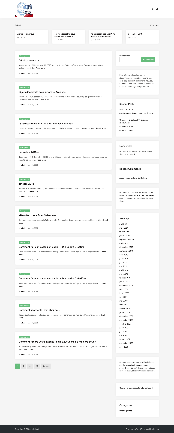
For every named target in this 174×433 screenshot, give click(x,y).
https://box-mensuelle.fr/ (144, 195)
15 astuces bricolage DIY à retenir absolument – (46, 123)
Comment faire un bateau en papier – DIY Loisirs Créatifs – (52, 246)
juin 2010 (123, 262)
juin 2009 (123, 297)
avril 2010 (123, 270)
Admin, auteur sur (25, 34)
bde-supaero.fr (129, 154)
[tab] (18, 25)
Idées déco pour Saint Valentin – (37, 215)
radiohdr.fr (35, 429)
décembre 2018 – (136, 34)
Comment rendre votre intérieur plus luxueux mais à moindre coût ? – (58, 341)
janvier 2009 (124, 312)
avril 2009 (123, 305)
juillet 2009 (124, 293)
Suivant (46, 366)
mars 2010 (123, 274)
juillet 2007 (124, 328)
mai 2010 (123, 266)
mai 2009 (123, 301)
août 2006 (123, 347)
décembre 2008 (126, 316)
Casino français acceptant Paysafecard (136, 388)
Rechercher (124, 56)
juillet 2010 (124, 258)
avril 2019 (123, 243)
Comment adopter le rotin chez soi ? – (40, 309)
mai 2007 (123, 335)
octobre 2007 (125, 324)
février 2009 (124, 308)
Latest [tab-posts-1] (18, 25)
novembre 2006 (126, 343)
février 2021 (124, 232)
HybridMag (154, 429)
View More (154, 25)
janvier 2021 (124, 235)
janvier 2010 (124, 282)
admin (23, 73)
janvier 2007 (124, 339)
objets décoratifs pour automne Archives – (43, 91)
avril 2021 (123, 224)
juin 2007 (123, 331)
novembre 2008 (126, 320)
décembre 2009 (126, 285)
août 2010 (123, 255)
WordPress (140, 429)
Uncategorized (24, 56)
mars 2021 (123, 228)
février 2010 (124, 278)
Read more (40, 68)
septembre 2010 (126, 251)
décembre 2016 (126, 247)
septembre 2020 (126, 239)
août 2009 (123, 289)
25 (37, 366)
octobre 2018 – (27, 183)
